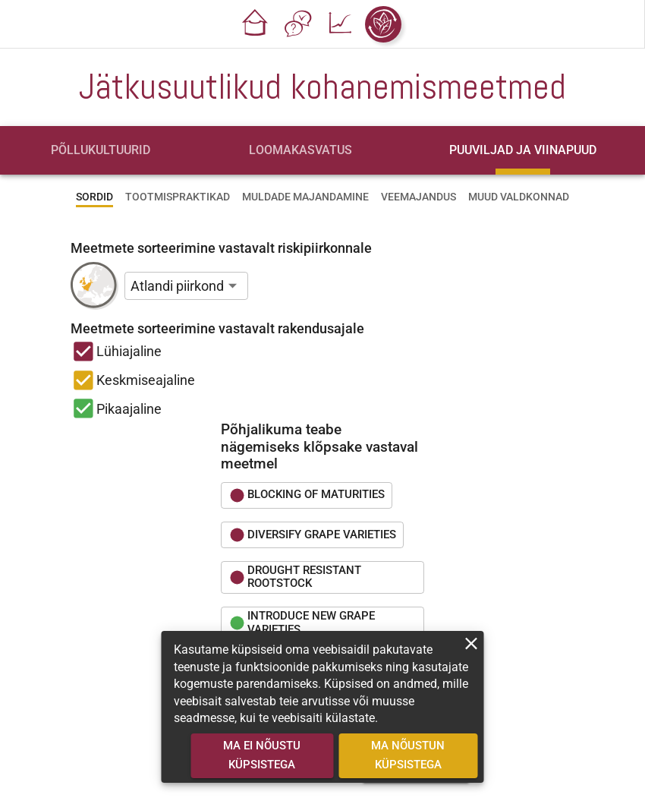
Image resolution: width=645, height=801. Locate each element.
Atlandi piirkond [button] (177, 286)
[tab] (100, 150)
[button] (256, 24)
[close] (471, 643)
